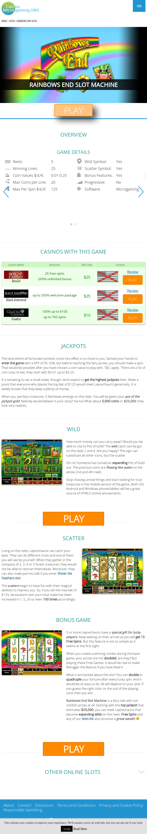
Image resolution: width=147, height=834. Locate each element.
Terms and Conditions (76, 805)
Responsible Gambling (22, 809)
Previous (6, 192)
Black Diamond (16, 299)
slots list (88, 718)
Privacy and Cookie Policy (121, 805)
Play (73, 110)
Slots (12, 21)
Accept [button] (66, 828)
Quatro (16, 318)
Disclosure (44, 805)
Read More (80, 828)
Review (132, 271)
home (4, 21)
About (8, 805)
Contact (24, 805)
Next (141, 192)
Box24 (16, 280)
